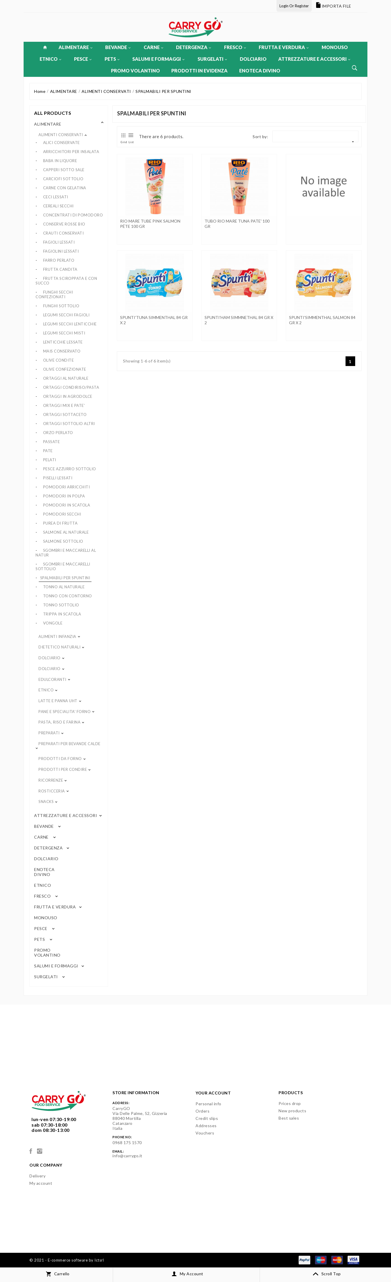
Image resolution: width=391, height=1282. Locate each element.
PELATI (49, 459)
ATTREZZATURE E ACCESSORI (314, 59)
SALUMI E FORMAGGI (158, 59)
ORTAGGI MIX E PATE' (64, 405)
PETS (112, 59)
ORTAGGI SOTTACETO (65, 414)
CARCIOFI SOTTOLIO (63, 178)
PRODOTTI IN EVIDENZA (199, 70)
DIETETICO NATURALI (59, 647)
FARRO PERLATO (59, 260)
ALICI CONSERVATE (61, 142)
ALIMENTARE (75, 47)
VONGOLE (53, 623)
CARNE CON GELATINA (64, 187)
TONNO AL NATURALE (64, 586)
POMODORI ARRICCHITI (66, 487)
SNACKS (46, 801)
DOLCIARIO (253, 59)
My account (40, 1183)
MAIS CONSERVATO (62, 351)
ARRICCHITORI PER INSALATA (71, 151)
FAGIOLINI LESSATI (61, 251)
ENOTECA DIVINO (259, 70)
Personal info (208, 1103)
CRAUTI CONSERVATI (63, 233)
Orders (202, 1110)
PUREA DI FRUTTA (60, 523)
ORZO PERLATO (58, 432)
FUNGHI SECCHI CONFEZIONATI (54, 294)
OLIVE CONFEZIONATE (64, 369)
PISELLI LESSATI (58, 478)
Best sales (289, 1118)
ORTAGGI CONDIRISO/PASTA (71, 387)
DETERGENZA (193, 47)
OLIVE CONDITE (58, 360)
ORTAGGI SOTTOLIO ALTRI (69, 423)
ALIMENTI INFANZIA (57, 636)
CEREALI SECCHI (58, 206)
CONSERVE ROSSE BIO (64, 224)
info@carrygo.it (127, 1155)
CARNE (153, 47)
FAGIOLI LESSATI (59, 242)
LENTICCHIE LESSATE (63, 342)
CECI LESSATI (55, 197)
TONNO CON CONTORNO (67, 596)
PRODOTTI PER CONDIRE (62, 769)
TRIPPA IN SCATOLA (62, 614)
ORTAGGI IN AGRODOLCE (67, 396)
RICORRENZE (50, 780)
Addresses (206, 1125)
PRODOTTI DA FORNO (60, 758)
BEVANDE (118, 47)
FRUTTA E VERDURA (284, 47)
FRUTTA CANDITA (60, 269)
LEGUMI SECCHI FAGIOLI (66, 315)
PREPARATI (49, 733)
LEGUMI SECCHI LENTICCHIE (70, 324)
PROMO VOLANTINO (135, 70)
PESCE (82, 59)
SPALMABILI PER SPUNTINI (65, 577)
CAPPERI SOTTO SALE (63, 169)
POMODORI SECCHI (62, 514)
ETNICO (50, 59)
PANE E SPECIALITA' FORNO (64, 711)
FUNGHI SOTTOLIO (61, 305)
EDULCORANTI (52, 679)
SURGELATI (212, 59)
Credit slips (207, 1118)
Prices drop (290, 1103)
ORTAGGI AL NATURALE (66, 378)
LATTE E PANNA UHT (58, 700)
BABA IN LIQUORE (60, 160)
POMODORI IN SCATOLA (66, 505)
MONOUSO (335, 47)
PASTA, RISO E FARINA (59, 722)
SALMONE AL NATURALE (66, 532)
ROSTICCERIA (51, 791)
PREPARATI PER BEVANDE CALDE (69, 743)
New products (292, 1110)
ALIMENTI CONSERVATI (60, 134)
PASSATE (51, 441)
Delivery (37, 1175)
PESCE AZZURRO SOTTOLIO (69, 468)
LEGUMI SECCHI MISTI (64, 333)
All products (52, 113)
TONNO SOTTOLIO (61, 605)
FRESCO (235, 47)
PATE (48, 450)
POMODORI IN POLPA (64, 496)
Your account (213, 1092)
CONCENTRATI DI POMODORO (73, 215)
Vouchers (205, 1132)
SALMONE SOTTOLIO (63, 541)
